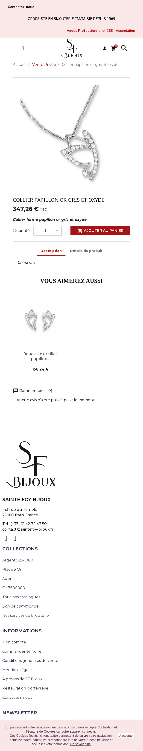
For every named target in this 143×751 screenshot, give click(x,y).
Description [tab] (51, 251)
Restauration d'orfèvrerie (25, 688)
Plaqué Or (12, 569)
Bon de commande (20, 606)
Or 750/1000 (13, 588)
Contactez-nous (17, 697)
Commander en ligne (21, 651)
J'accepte (126, 735)
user (104, 48)
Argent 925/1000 (17, 560)
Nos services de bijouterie (25, 615)
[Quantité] (47, 230)
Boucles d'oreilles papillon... (40, 356)
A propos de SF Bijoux (22, 679)
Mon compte (14, 642)
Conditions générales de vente (30, 660)
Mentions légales (17, 670)
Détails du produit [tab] (86, 251)
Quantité (21, 230)
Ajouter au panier (100, 231)
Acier (7, 578)
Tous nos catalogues (21, 597)
